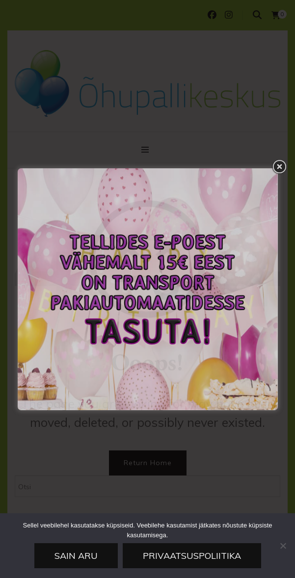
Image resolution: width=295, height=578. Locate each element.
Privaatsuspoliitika (192, 555)
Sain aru (76, 555)
